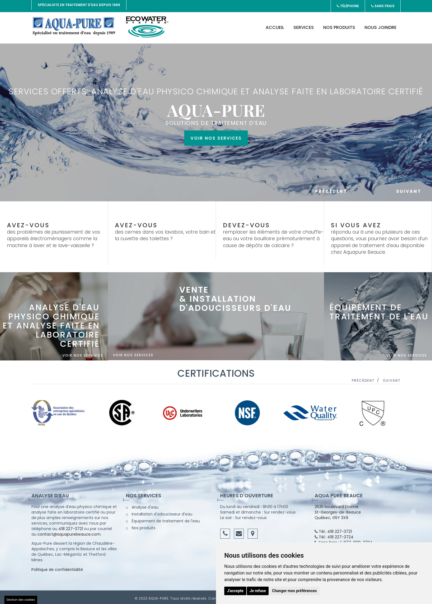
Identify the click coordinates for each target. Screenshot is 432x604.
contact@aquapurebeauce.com (69, 532)
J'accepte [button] (235, 591)
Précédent (351, 189)
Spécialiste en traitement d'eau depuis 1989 (79, 4)
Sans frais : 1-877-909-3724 (343, 540)
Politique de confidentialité (57, 567)
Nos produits (339, 25)
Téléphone (347, 4)
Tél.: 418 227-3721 (333, 529)
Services (303, 25)
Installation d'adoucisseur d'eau (159, 512)
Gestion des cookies (21, 600)
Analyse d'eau (142, 505)
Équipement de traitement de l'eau (163, 519)
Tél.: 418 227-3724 (334, 535)
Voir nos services (216, 174)
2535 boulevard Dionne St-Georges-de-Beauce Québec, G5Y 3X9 (338, 510)
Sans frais (382, 4)
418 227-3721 (70, 526)
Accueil (275, 25)
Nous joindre (380, 25)
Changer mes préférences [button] (294, 591)
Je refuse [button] (258, 591)
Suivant (408, 189)
